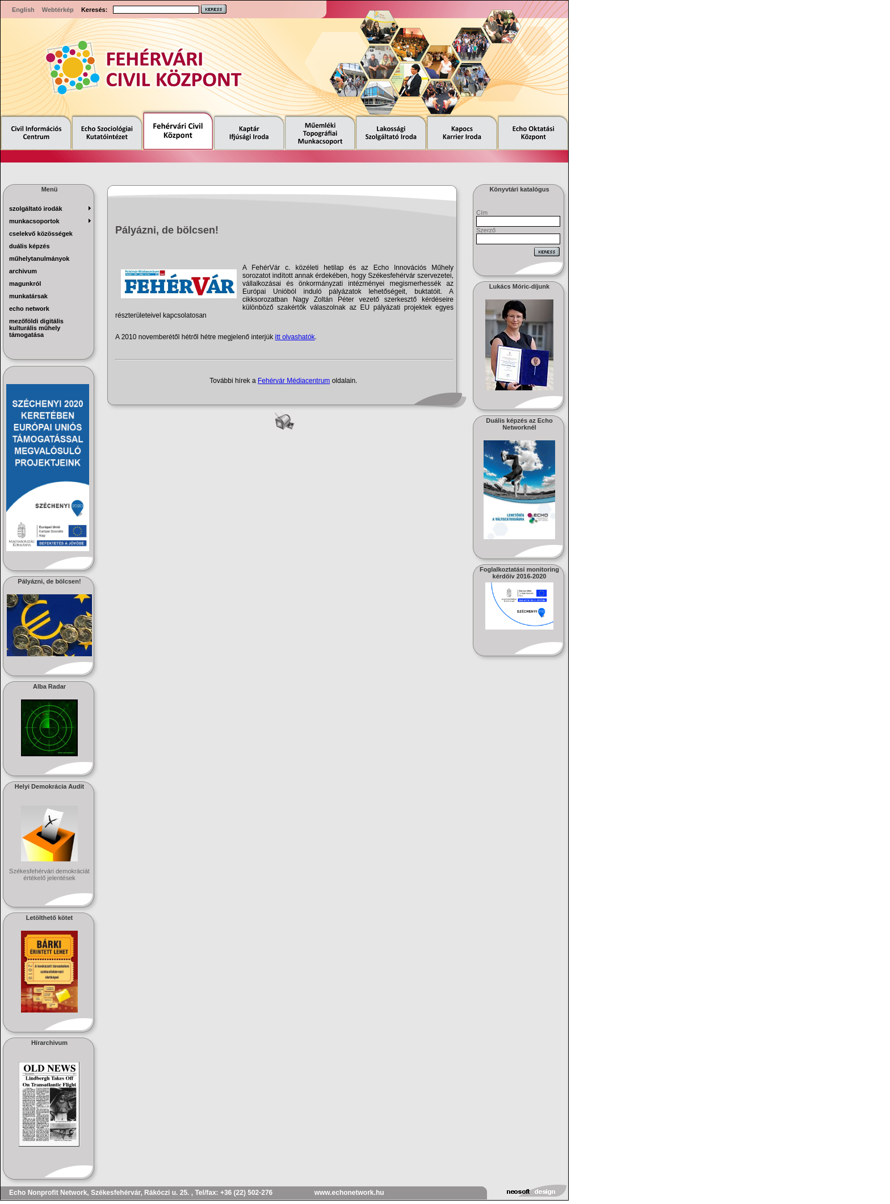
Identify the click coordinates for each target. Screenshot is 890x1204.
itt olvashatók (295, 337)
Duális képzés (29, 246)
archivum (23, 271)
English (23, 9)
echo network (29, 308)
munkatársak (28, 296)
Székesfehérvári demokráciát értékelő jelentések (49, 874)
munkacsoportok (34, 221)
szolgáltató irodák (35, 208)
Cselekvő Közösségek (41, 233)
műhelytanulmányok (39, 258)
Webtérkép (58, 9)
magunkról (25, 283)
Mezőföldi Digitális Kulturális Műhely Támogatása (36, 328)
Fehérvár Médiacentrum (294, 381)
